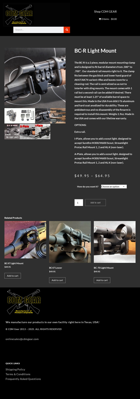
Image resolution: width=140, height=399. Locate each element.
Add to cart (95, 202)
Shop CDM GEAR (105, 11)
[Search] (67, 30)
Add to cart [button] (12, 275)
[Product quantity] (78, 202)
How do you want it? (87, 186)
